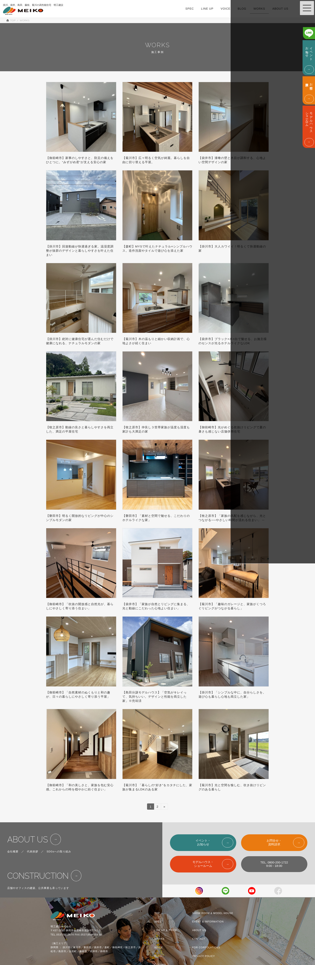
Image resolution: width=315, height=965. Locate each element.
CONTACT (198, 939)
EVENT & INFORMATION (208, 921)
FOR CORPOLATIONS (206, 947)
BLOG (158, 956)
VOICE (158, 947)
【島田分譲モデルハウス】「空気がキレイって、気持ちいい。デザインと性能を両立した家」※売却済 (154, 696)
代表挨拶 (32, 851)
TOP (157, 913)
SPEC (158, 921)
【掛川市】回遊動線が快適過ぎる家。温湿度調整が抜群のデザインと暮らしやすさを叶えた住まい (80, 251)
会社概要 (12, 851)
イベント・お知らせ (203, 842)
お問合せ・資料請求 (274, 842)
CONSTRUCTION (38, 876)
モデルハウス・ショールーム (203, 863)
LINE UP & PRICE (165, 930)
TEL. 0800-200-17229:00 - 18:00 (274, 864)
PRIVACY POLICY (203, 956)
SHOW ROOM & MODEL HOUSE (212, 913)
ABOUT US (27, 839)
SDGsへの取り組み (59, 851)
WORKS (159, 939)
